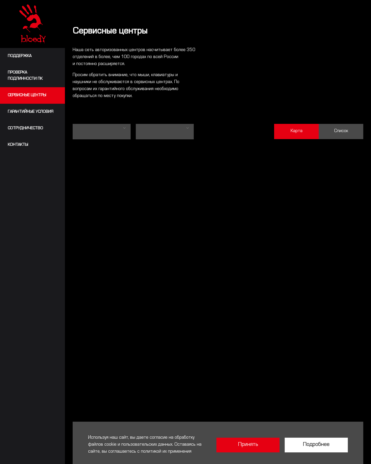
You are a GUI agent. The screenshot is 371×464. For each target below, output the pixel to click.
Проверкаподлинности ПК (25, 76)
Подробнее (316, 445)
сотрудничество (25, 128)
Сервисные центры (27, 95)
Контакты (18, 145)
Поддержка (19, 56)
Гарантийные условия (30, 112)
